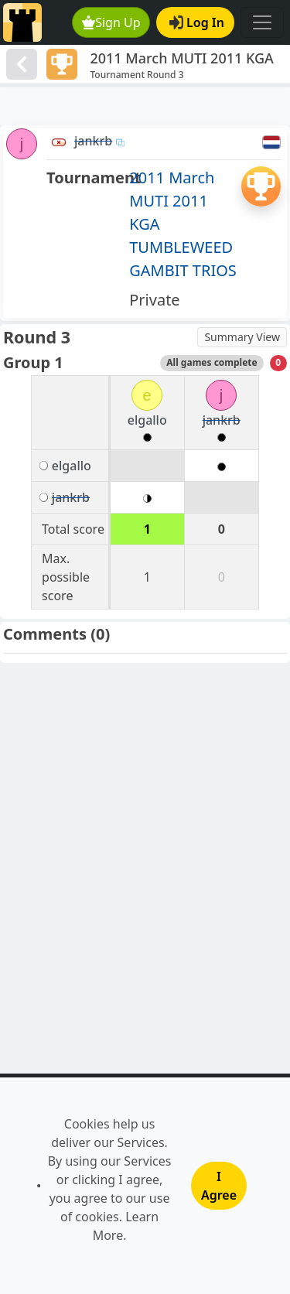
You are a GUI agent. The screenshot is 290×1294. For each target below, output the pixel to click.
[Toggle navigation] (262, 22)
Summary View (242, 336)
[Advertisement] (145, 106)
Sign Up (111, 22)
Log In (196, 22)
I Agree (219, 1186)
